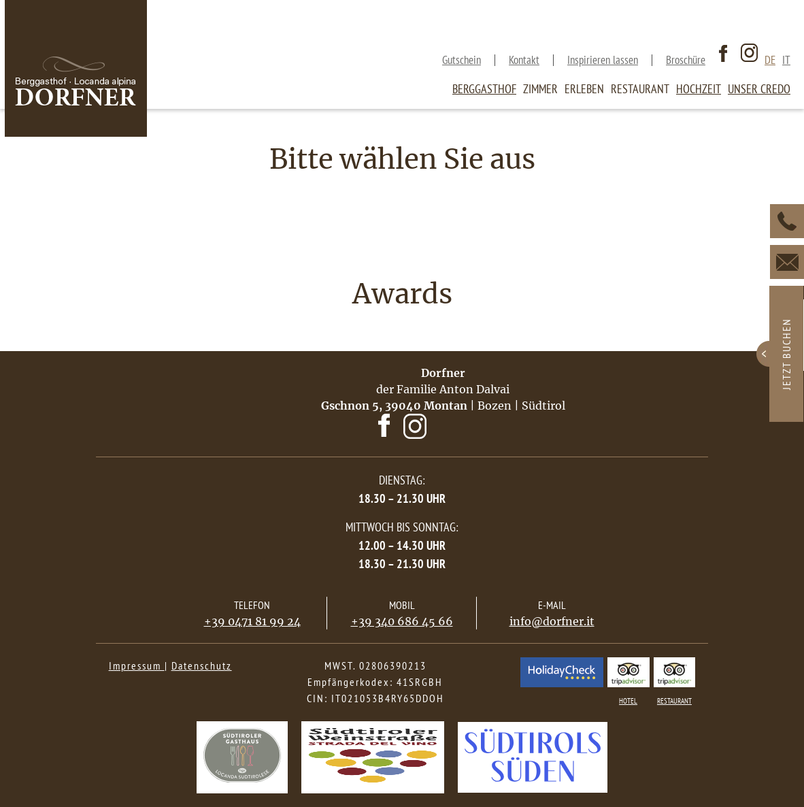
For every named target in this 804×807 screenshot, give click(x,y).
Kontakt (524, 60)
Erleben (584, 89)
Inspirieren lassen (602, 60)
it (786, 60)
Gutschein (461, 60)
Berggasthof (484, 89)
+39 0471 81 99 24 (252, 621)
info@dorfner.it (551, 621)
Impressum (137, 665)
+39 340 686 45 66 (402, 621)
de (770, 60)
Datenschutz (201, 665)
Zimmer (540, 89)
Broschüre (685, 60)
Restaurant (640, 89)
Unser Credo (759, 89)
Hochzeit (698, 89)
